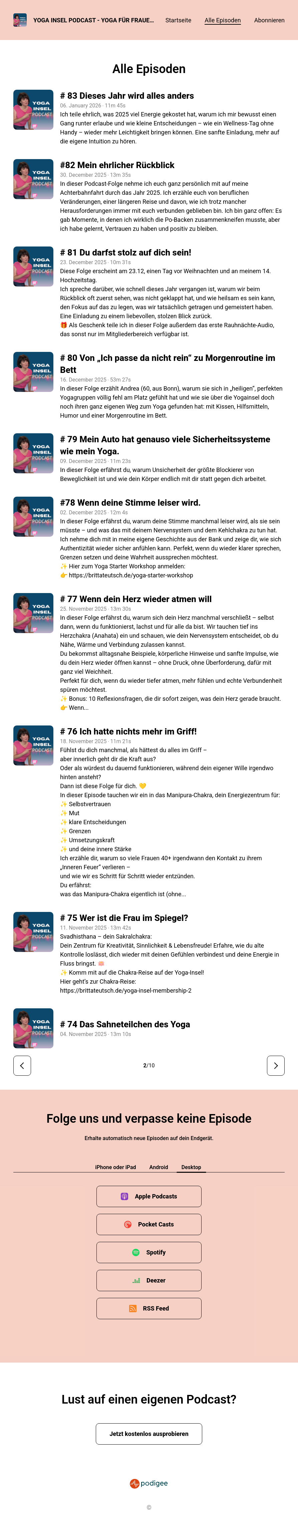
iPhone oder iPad (115, 1167)
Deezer (156, 1280)
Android (159, 1167)
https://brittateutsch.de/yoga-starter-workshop (131, 575)
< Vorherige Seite (22, 1066)
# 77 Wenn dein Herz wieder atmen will (136, 599)
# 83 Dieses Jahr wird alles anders (127, 96)
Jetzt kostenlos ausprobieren (149, 1433)
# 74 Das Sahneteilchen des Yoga (125, 1024)
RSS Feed (156, 1308)
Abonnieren (269, 20)
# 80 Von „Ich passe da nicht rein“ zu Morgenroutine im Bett (167, 364)
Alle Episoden (223, 20)
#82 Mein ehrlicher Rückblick (117, 165)
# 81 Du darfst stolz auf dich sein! (125, 252)
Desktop (191, 1167)
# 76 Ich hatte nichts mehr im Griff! (128, 731)
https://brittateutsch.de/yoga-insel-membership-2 (126, 990)
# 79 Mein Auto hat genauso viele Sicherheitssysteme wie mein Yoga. (165, 445)
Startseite (178, 20)
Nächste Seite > (276, 1066)
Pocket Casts (156, 1224)
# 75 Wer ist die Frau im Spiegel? (124, 918)
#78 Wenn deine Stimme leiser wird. (130, 503)
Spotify (156, 1252)
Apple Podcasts (156, 1196)
